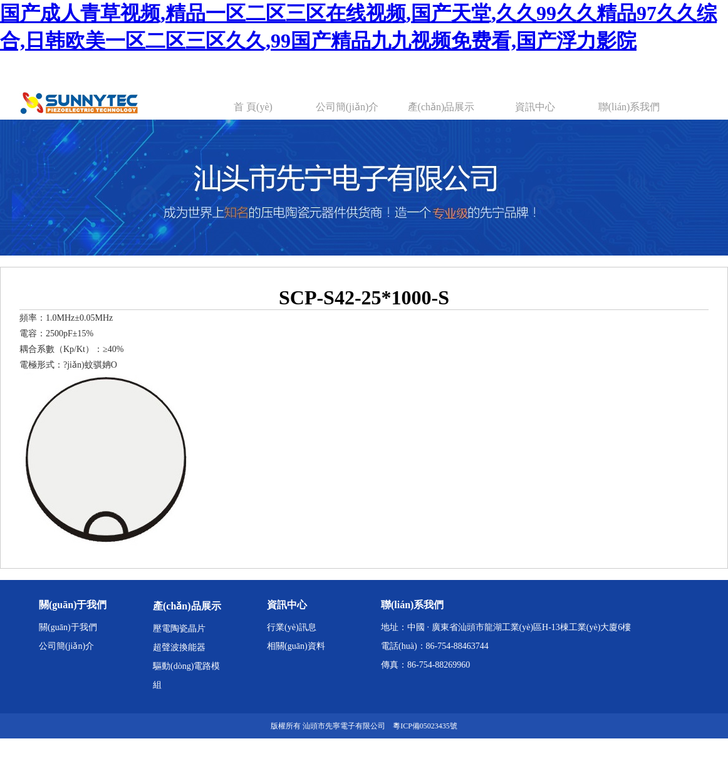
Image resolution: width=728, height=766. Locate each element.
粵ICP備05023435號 (425, 726)
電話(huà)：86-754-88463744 (435, 646)
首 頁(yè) (253, 106)
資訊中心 (535, 106)
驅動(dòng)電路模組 (186, 675)
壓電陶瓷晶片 (179, 628)
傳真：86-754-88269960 (425, 665)
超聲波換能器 (179, 647)
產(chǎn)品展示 (441, 106)
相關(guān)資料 (296, 646)
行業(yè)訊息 (291, 627)
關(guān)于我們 (68, 627)
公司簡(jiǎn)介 (347, 106)
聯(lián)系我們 (629, 106)
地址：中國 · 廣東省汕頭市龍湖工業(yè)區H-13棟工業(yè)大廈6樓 (506, 627)
